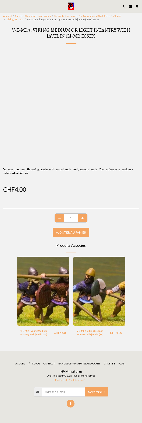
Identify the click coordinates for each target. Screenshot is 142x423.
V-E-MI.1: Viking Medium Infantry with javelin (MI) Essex (33, 332)
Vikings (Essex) (15, 19)
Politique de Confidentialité (70, 380)
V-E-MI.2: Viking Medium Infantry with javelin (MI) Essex (90, 332)
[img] (43, 291)
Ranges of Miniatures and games (33, 16)
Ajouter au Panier (71, 232)
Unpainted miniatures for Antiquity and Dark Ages (82, 16)
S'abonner (96, 392)
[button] (4, 6)
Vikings (117, 16)
